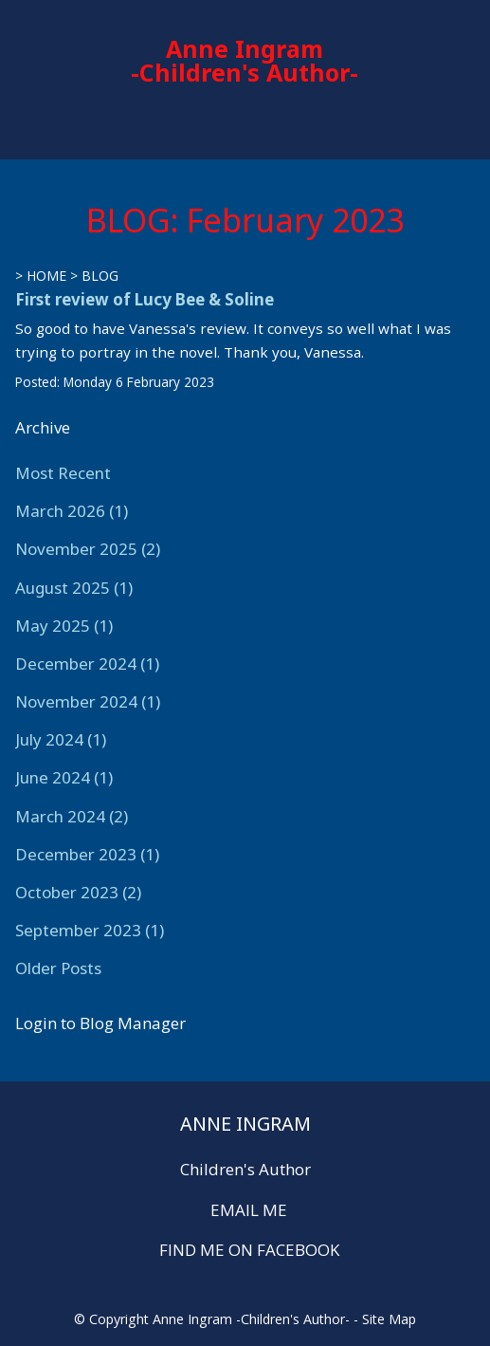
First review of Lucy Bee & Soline (144, 299)
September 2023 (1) (89, 930)
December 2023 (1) (87, 854)
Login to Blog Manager (100, 1023)
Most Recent (63, 473)
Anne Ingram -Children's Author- (244, 60)
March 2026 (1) (71, 511)
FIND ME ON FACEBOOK (249, 1250)
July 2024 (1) (60, 739)
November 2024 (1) (87, 701)
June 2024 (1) (64, 777)
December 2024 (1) (87, 663)
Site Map (389, 1319)
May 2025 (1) (64, 625)
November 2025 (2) (87, 549)
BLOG (100, 276)
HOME (46, 276)
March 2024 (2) (71, 816)
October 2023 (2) (78, 892)
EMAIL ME (248, 1210)
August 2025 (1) (74, 588)
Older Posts (58, 968)
